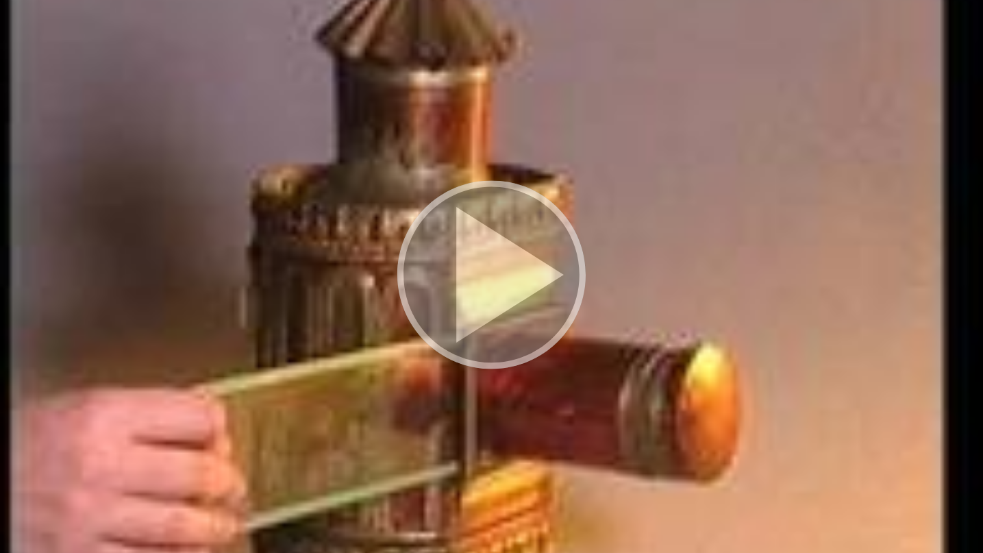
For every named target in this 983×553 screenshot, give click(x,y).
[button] (491, 276)
